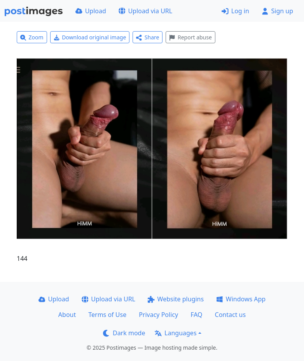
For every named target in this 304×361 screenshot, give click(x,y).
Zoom (32, 37)
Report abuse (190, 37)
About (67, 314)
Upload (90, 11)
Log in (235, 11)
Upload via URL (145, 11)
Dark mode (124, 333)
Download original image (90, 37)
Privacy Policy (158, 314)
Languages (175, 333)
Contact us (230, 314)
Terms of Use (107, 314)
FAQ (196, 314)
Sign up (277, 11)
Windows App (241, 299)
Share (147, 37)
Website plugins (176, 299)
